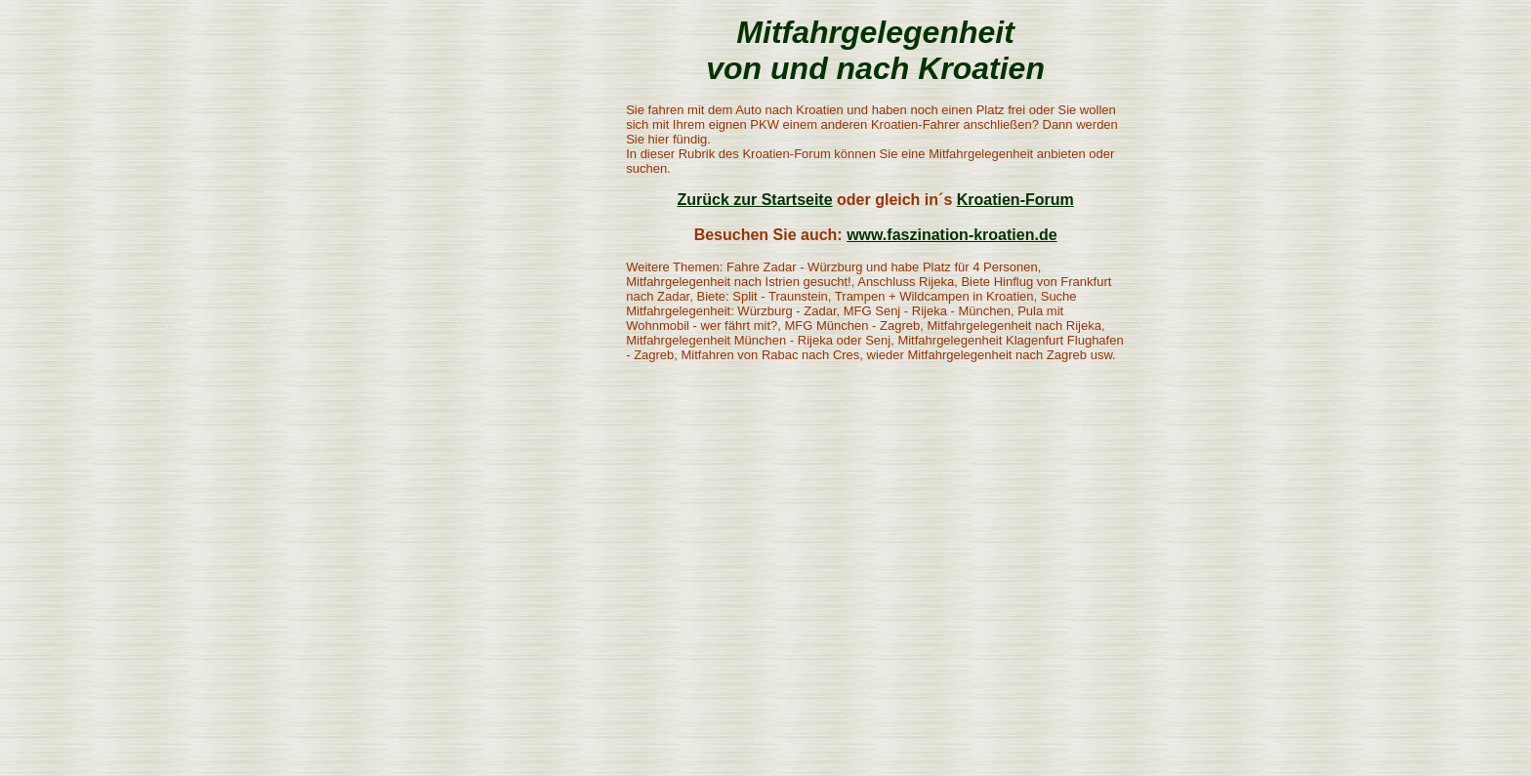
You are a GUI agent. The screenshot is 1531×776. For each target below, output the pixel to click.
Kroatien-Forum (1015, 199)
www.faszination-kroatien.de (951, 234)
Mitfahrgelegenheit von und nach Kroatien (875, 50)
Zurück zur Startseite (754, 199)
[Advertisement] (484, 307)
